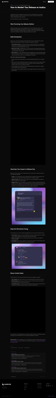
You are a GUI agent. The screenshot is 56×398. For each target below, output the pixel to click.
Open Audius (51, 1)
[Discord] (48, 385)
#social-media (21, 347)
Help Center (12, 5)
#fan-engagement (27, 347)
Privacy (49, 396)
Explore (45, 1)
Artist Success (17, 5)
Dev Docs (25, 387)
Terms (53, 396)
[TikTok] (50, 385)
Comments (25, 184)
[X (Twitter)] (52, 385)
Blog (25, 389)
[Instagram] (46, 385)
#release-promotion (14, 347)
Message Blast (23, 182)
